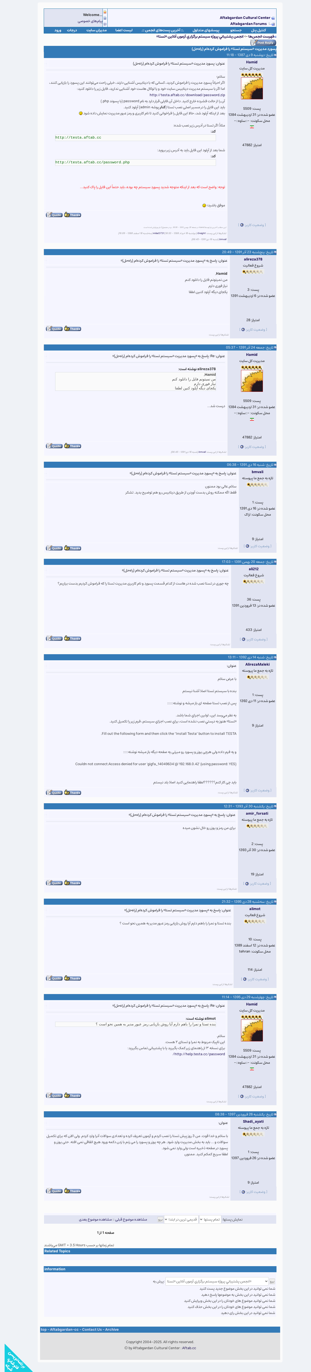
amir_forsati (252, 813)
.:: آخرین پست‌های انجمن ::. (158, 30)
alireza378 (248, 259)
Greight (197, 233)
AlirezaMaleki (253, 664)
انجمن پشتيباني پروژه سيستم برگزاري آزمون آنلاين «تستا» (195, 36)
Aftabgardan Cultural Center (241, 18)
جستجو (231, 30)
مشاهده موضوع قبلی (126, 1219)
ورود (53, 30)
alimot (250, 909)
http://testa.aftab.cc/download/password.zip (182, 95)
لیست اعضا (119, 30)
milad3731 (153, 233)
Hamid (247, 62)
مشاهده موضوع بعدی (90, 1219)
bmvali (218, 239)
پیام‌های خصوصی (85, 21)
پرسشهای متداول (201, 30)
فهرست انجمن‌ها (256, 36)
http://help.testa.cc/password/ (194, 1054)
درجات (67, 30)
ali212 (249, 569)
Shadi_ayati (248, 1121)
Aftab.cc (184, 1348)
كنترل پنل (254, 30)
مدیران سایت (92, 30)
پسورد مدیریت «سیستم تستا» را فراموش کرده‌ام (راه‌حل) (229, 49)
